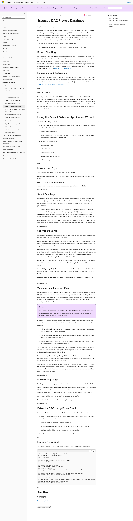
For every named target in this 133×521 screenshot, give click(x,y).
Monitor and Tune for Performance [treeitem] (12, 159)
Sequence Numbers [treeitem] (8, 58)
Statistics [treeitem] (5, 48)
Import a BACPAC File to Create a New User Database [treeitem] (15, 110)
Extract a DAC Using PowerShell (117, 24)
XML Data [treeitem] (6, 70)
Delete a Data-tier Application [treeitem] (12, 97)
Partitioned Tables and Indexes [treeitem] (11, 33)
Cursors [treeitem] (5, 55)
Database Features (47, 15)
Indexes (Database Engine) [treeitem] (10, 30)
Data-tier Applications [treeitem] (10, 86)
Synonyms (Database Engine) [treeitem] (10, 67)
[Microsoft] (3, 2)
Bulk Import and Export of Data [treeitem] (11, 146)
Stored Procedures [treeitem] (8, 39)
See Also (111, 26)
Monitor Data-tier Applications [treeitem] (13, 114)
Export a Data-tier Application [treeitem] (12, 103)
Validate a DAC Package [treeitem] (11, 127)
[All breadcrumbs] (38, 15)
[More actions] (94, 15)
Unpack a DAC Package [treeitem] (11, 121)
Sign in (129, 2)
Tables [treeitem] (4, 27)
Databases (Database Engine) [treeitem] (10, 24)
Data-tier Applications (60, 15)
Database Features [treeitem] (8, 21)
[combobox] (13, 17)
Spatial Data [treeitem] (6, 73)
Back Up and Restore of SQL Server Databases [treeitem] (12, 142)
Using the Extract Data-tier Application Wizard (119, 21)
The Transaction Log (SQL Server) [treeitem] (12, 135)
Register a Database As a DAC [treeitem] (12, 117)
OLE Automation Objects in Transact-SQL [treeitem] (14, 152)
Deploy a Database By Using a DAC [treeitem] (14, 94)
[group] (66, 468)
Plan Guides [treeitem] (6, 52)
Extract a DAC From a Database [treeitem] (13, 106)
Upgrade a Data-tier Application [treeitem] (13, 124)
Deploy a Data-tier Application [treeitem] (13, 100)
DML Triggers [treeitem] (6, 64)
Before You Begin (113, 18)
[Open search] (125, 2)
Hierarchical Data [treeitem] (7, 79)
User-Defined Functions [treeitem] (9, 45)
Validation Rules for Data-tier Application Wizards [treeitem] (12, 131)
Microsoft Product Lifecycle (49, 8)
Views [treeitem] (4, 36)
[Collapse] (24, 13)
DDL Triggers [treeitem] (6, 61)
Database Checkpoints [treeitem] (9, 138)
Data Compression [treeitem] (8, 149)
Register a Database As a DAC (63, 68)
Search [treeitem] (5, 42)
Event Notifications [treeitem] (8, 156)
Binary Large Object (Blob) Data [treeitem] (11, 76)
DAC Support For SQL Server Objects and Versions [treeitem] (14, 90)
